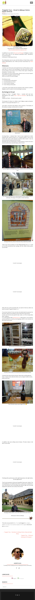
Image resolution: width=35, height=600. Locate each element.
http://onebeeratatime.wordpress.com (17, 50)
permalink (6, 526)
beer (26, 523)
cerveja (7, 524)
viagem (24, 524)
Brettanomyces (16, 317)
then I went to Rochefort (20, 95)
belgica (28, 523)
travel (21, 524)
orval (11, 524)
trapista (14, 524)
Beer (15, 523)
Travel (17, 523)
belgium (4, 524)
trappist (18, 524)
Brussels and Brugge (18, 53)
